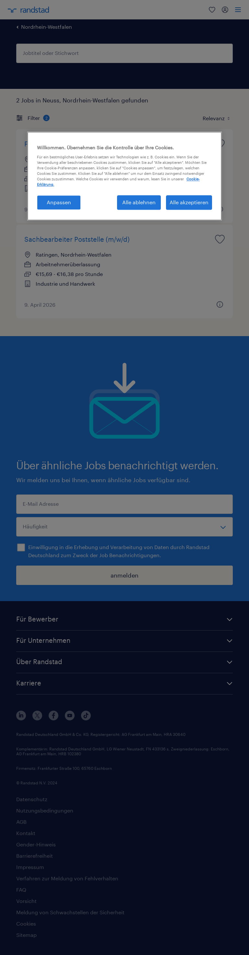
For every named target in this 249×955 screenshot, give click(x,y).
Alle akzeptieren (189, 202)
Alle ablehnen (139, 202)
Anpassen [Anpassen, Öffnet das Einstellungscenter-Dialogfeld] (59, 202)
